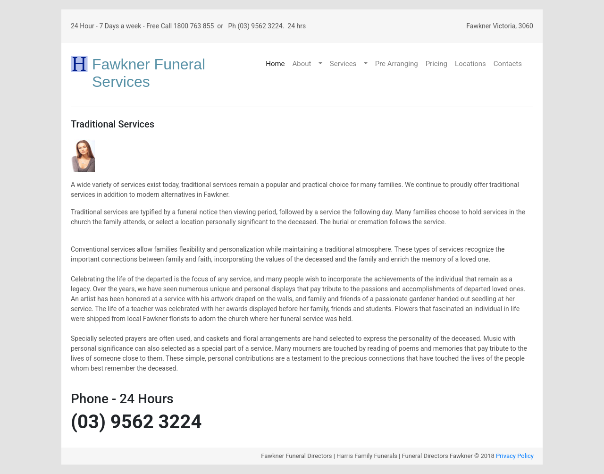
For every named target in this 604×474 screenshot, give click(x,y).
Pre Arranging (396, 63)
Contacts (508, 63)
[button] (321, 64)
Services (343, 63)
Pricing (436, 63)
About (302, 63)
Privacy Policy (515, 455)
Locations (470, 63)
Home (275, 63)
